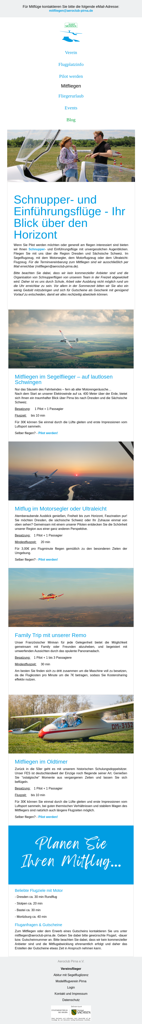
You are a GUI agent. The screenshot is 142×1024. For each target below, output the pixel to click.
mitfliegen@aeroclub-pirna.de (71, 10)
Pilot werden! (48, 433)
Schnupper (37, 249)
